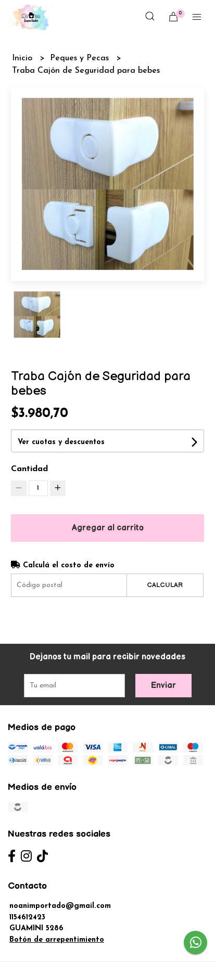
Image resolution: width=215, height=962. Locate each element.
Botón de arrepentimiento (56, 940)
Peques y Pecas (80, 58)
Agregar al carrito (108, 528)
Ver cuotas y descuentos (61, 442)
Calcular (165, 585)
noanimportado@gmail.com (60, 906)
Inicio (23, 58)
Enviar (163, 686)
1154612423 (27, 917)
